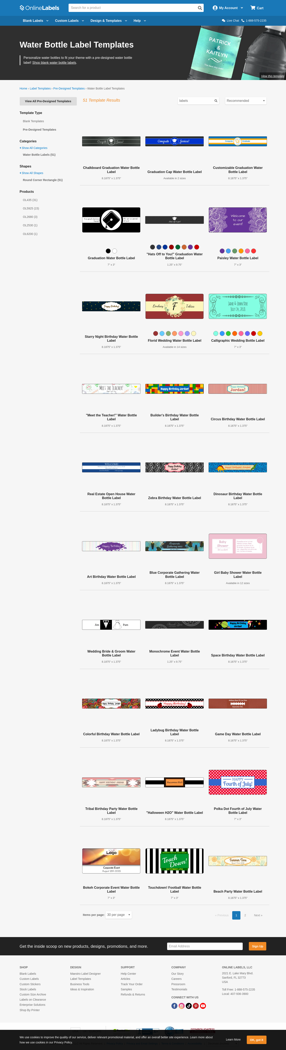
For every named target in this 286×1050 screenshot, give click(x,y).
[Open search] (200, 8)
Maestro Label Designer (85, 973)
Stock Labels (28, 989)
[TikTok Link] (189, 1005)
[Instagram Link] (182, 1005)
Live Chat (230, 20)
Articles (125, 978)
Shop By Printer (30, 1010)
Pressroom (178, 984)
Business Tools (79, 984)
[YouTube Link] (203, 1005)
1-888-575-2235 (253, 20)
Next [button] (257, 915)
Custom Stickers (30, 984)
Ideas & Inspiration (82, 989)
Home (23, 88)
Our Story (177, 973)
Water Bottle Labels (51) (39, 154)
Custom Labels (29, 978)
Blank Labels (28, 973)
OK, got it (256, 1040)
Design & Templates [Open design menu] (109, 20)
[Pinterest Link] (196, 1005)
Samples (126, 989)
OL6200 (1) (30, 234)
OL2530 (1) (30, 225)
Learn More (233, 1039)
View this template (272, 76)
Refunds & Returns (133, 994)
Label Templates (40, 88)
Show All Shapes (31, 173)
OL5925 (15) (31, 208)
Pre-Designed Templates (69, 88)
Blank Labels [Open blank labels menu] (36, 20)
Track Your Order (131, 984)
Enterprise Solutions (32, 1004)
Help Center (128, 973)
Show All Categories (33, 148)
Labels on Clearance (33, 999)
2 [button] (245, 915)
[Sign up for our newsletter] (205, 946)
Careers (176, 978)
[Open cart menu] (256, 7)
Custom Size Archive (33, 994)
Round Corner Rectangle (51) (43, 180)
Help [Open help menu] (140, 20)
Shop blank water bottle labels (54, 62)
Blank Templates (33, 121)
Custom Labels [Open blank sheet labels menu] (69, 20)
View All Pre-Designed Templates (48, 101)
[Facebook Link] (174, 1005)
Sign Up (257, 946)
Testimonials (179, 989)
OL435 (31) (30, 200)
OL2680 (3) (30, 216)
